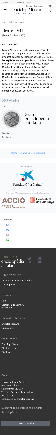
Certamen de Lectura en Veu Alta (12, 306)
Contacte (20, 3)
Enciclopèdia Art (10, 323)
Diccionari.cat (39, 6)
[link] (28, 153)
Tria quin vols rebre (25, 423)
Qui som (5, 3)
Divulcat (29, 6)
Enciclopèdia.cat (10, 344)
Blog (12, 3)
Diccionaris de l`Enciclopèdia (16, 280)
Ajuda (29, 3)
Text (3, 300)
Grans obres (7, 327)
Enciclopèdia (8, 284)
